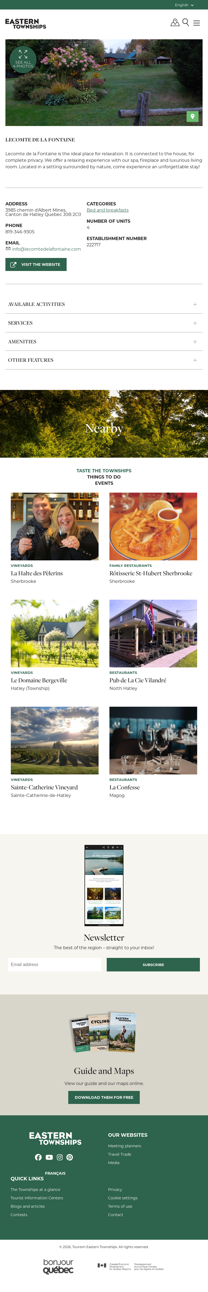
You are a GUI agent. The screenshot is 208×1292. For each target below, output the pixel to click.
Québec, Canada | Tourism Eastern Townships (25, 23)
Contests (19, 1214)
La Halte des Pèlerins (37, 573)
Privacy (115, 1189)
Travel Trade (119, 1154)
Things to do (104, 477)
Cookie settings (123, 1197)
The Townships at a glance (35, 1189)
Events (104, 483)
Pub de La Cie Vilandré (137, 680)
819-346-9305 (19, 231)
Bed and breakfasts (108, 210)
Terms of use (120, 1206)
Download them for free (104, 1097)
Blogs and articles (28, 1206)
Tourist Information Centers (37, 1197)
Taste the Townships (104, 471)
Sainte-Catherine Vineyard (44, 787)
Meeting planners (124, 1145)
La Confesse (124, 787)
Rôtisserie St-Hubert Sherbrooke (150, 573)
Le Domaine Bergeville (39, 680)
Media (113, 1162)
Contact (115, 1214)
